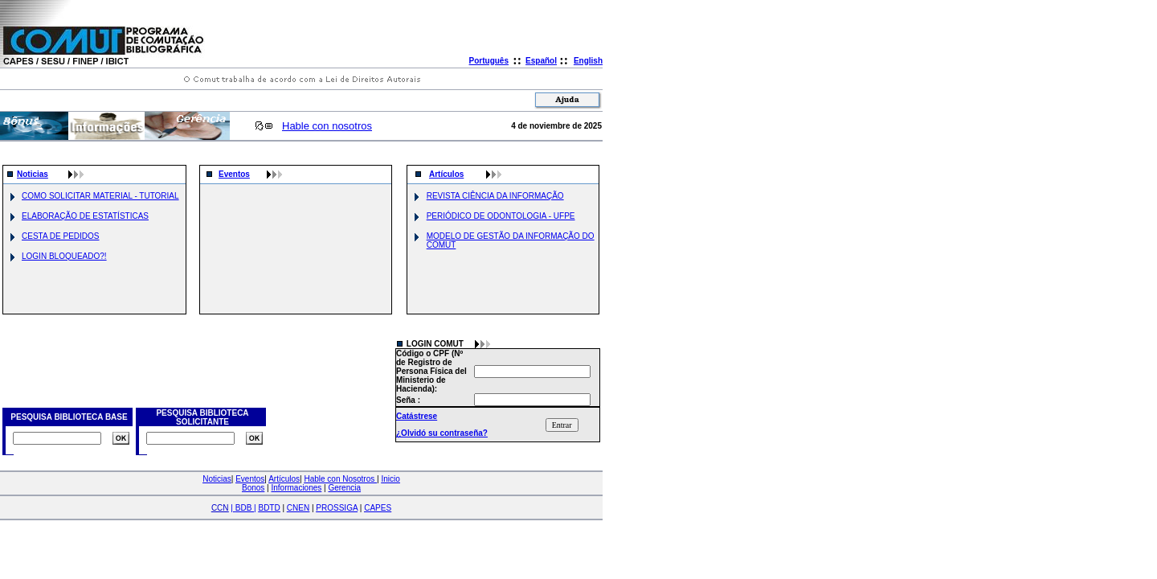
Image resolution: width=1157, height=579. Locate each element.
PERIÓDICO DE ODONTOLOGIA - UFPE (501, 215)
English (588, 60)
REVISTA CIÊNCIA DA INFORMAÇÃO (495, 195)
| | (243, 507)
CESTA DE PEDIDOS (61, 236)
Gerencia (344, 487)
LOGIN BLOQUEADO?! (64, 256)
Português (489, 60)
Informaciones (296, 487)
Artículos (446, 174)
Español (541, 60)
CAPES (377, 507)
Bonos (253, 487)
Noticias (32, 174)
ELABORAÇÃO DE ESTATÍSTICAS (85, 215)
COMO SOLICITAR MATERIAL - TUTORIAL (100, 195)
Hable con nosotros (327, 126)
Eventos (234, 174)
